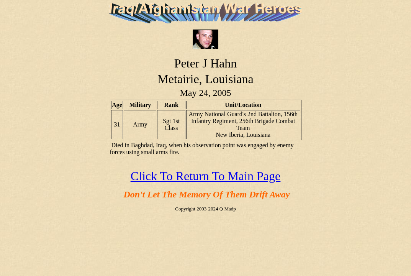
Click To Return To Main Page (206, 176)
